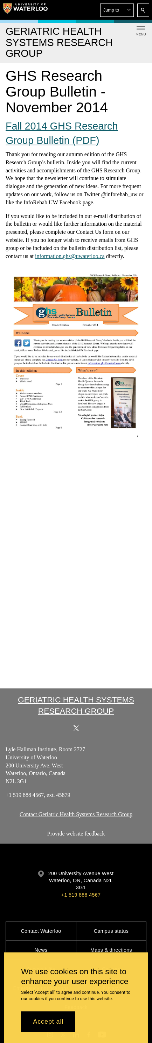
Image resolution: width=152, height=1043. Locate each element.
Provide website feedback (76, 834)
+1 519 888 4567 (81, 895)
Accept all (48, 1021)
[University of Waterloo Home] (25, 10)
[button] (117, 10)
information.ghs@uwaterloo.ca (70, 256)
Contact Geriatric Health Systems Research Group (76, 814)
